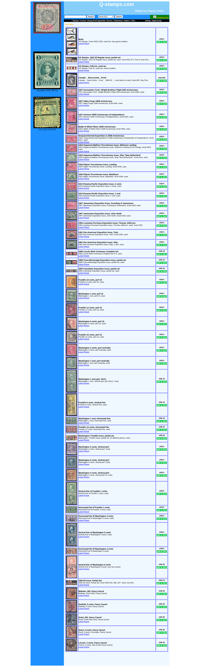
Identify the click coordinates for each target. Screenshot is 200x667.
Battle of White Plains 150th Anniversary (97, 127)
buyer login (114, 657)
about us (78, 657)
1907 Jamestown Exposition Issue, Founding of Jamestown (105, 203)
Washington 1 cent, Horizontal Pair (94, 418)
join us (122, 657)
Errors (109, 21)
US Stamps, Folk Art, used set (92, 66)
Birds (80, 39)
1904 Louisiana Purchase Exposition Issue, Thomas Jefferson (107, 223)
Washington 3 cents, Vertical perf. (94, 447)
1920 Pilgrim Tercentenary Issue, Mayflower (98, 174)
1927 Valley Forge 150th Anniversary (95, 101)
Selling (147, 21)
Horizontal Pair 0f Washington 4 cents (95, 549)
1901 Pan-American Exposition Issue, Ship (98, 242)
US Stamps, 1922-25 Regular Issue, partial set (99, 57)
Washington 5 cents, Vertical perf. (94, 460)
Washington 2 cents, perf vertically (94, 348)
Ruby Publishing (105, 665)
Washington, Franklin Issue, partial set (96, 436)
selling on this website (100, 657)
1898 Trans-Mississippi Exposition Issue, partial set (102, 260)
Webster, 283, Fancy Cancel (91, 591)
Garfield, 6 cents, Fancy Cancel (92, 604)
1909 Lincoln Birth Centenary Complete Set (98, 251)
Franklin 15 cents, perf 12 (90, 335)
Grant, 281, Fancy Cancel (90, 617)
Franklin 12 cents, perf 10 (90, 308)
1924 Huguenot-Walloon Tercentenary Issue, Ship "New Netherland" (109, 155)
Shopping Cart (161, 17)
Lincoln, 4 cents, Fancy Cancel (92, 643)
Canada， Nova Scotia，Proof (92, 78)
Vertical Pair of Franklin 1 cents (92, 491)
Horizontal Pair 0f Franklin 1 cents (94, 507)
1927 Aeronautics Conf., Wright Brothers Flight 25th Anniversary (108, 90)
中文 (133, 21)
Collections (118, 21)
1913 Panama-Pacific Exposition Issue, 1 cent (99, 193)
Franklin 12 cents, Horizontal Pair (93, 427)
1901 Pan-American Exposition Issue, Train (98, 232)
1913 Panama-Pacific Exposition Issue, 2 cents (100, 184)
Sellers (127, 21)
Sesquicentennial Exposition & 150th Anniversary (101, 136)
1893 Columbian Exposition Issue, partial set (99, 269)
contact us (87, 657)
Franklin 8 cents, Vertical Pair (92, 402)
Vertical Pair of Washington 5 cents (94, 532)
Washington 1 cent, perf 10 (90, 294)
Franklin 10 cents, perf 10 (90, 280)
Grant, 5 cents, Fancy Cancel (91, 630)
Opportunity (157, 21)
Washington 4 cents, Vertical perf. (94, 473)
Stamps (76, 21)
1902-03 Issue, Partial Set (90, 580)
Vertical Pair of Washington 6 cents (94, 565)
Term (96, 663)
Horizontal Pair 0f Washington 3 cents (95, 516)
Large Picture (83, 44)
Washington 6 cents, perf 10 (91, 321)
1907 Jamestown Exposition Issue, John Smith (100, 213)
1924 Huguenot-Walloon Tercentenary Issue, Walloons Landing (107, 145)
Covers (83, 21)
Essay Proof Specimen (96, 21)
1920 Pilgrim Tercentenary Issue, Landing (97, 164)
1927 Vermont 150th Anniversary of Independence (101, 115)
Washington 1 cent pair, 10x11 (92, 379)
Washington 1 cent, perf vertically (93, 361)
